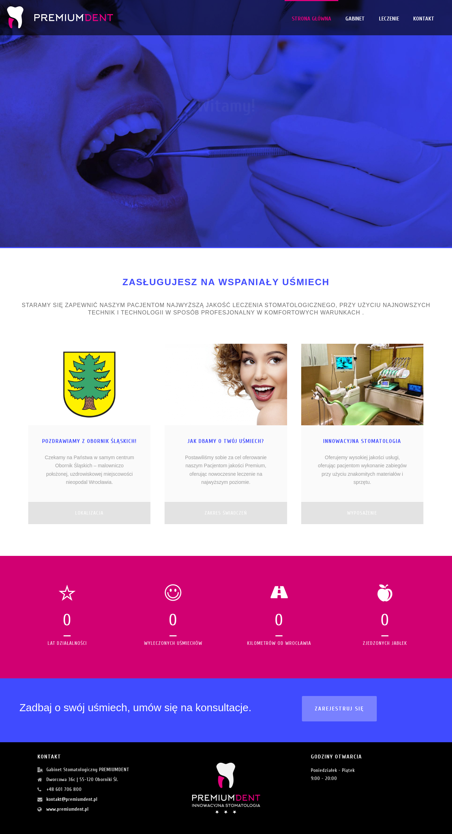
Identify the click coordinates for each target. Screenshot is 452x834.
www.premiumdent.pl (67, 809)
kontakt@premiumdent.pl (71, 799)
